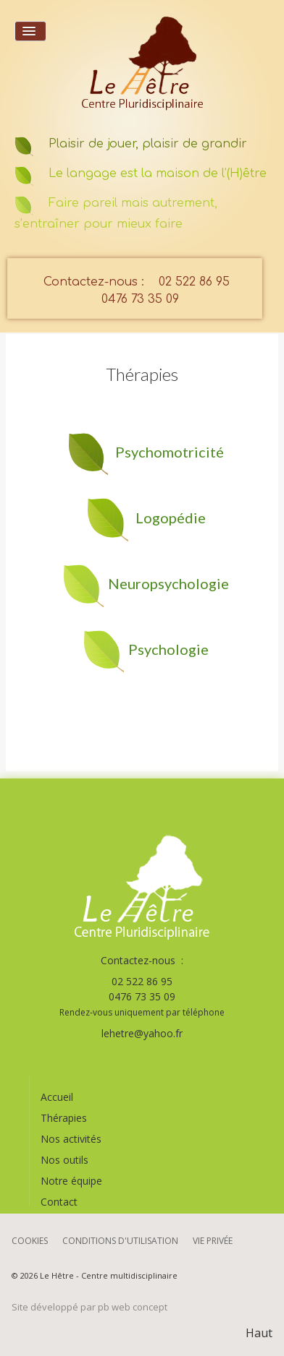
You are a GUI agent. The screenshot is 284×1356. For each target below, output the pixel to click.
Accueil (57, 1097)
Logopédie (170, 517)
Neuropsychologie (168, 583)
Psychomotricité (169, 451)
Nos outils (64, 1160)
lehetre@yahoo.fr (142, 1033)
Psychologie (168, 649)
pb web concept (132, 1306)
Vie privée (213, 1241)
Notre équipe (71, 1181)
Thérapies (64, 1118)
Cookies (30, 1241)
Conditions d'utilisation (120, 1241)
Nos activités (71, 1139)
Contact (59, 1202)
